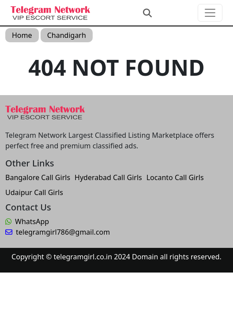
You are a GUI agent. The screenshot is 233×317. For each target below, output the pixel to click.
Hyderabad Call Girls (108, 177)
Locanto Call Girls (175, 177)
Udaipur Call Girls (34, 192)
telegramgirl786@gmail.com (57, 232)
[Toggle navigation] (210, 13)
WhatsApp (27, 221)
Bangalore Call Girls (37, 177)
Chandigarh (66, 35)
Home (22, 35)
